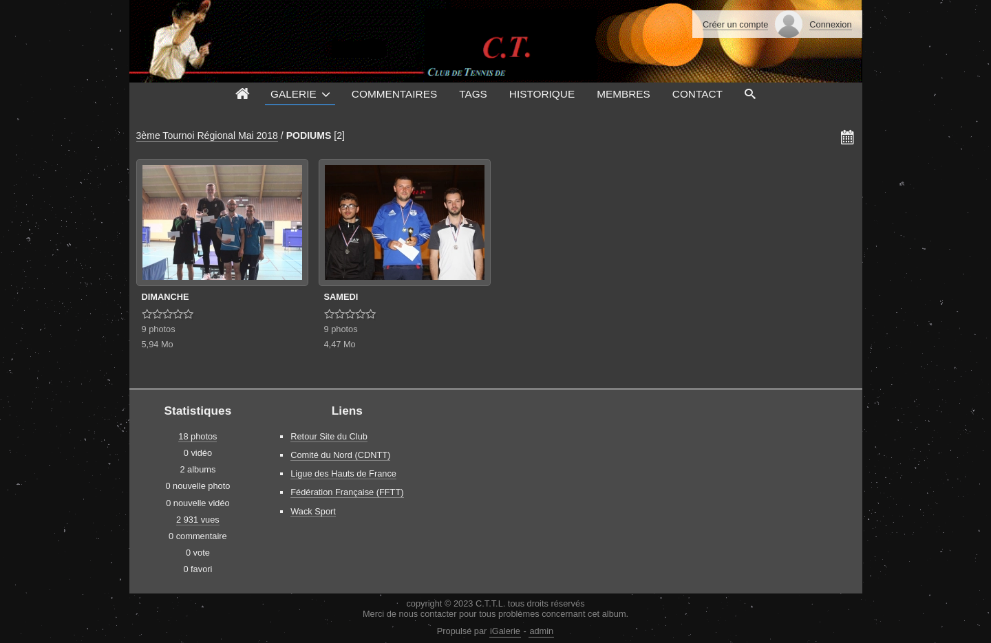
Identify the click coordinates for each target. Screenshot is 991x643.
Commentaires (394, 94)
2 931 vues (198, 519)
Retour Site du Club (328, 436)
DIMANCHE (165, 297)
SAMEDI (341, 297)
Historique (542, 94)
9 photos (158, 329)
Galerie (293, 94)
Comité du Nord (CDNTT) (340, 455)
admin (541, 631)
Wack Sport (313, 511)
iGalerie (505, 631)
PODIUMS (309, 135)
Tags (473, 94)
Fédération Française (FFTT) (346, 492)
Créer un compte (735, 24)
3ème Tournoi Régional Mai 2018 (207, 135)
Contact (697, 94)
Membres (623, 94)
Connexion (830, 24)
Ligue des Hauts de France (343, 473)
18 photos (197, 436)
